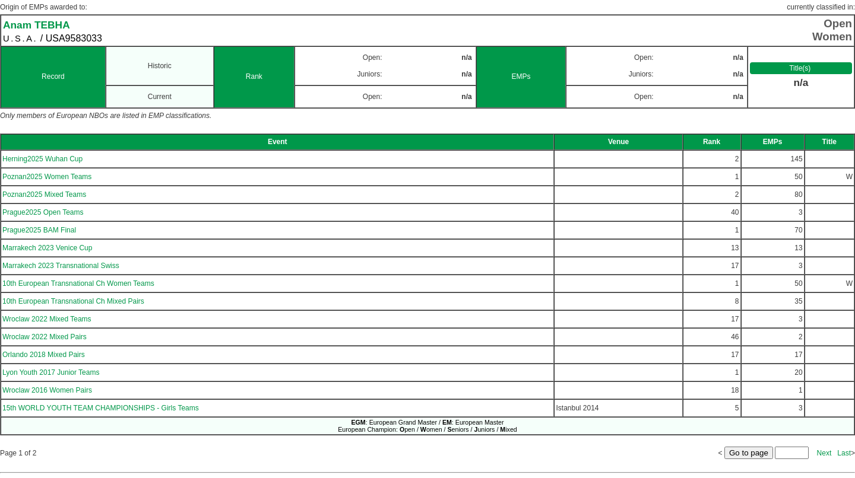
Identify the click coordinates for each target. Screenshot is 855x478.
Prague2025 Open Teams (43, 212)
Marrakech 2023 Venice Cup (47, 248)
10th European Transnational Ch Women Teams (78, 283)
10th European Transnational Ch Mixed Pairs (73, 301)
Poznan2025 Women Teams (46, 177)
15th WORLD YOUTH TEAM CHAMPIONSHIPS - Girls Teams (100, 408)
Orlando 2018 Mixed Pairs (43, 354)
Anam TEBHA (36, 25)
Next (824, 453)
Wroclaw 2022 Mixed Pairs (44, 337)
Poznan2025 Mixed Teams (44, 194)
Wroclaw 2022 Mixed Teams (46, 319)
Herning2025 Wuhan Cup (42, 159)
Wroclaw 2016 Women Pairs (47, 390)
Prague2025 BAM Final (39, 230)
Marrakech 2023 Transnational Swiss (60, 266)
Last (844, 453)
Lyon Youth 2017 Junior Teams (50, 372)
